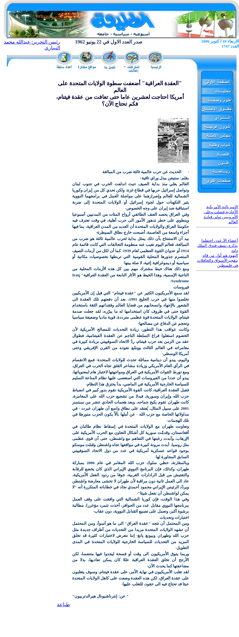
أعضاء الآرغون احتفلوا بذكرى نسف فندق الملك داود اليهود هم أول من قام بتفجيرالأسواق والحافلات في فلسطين (217, 253)
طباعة (63, 604)
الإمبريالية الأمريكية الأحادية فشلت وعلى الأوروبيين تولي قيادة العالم (221, 214)
